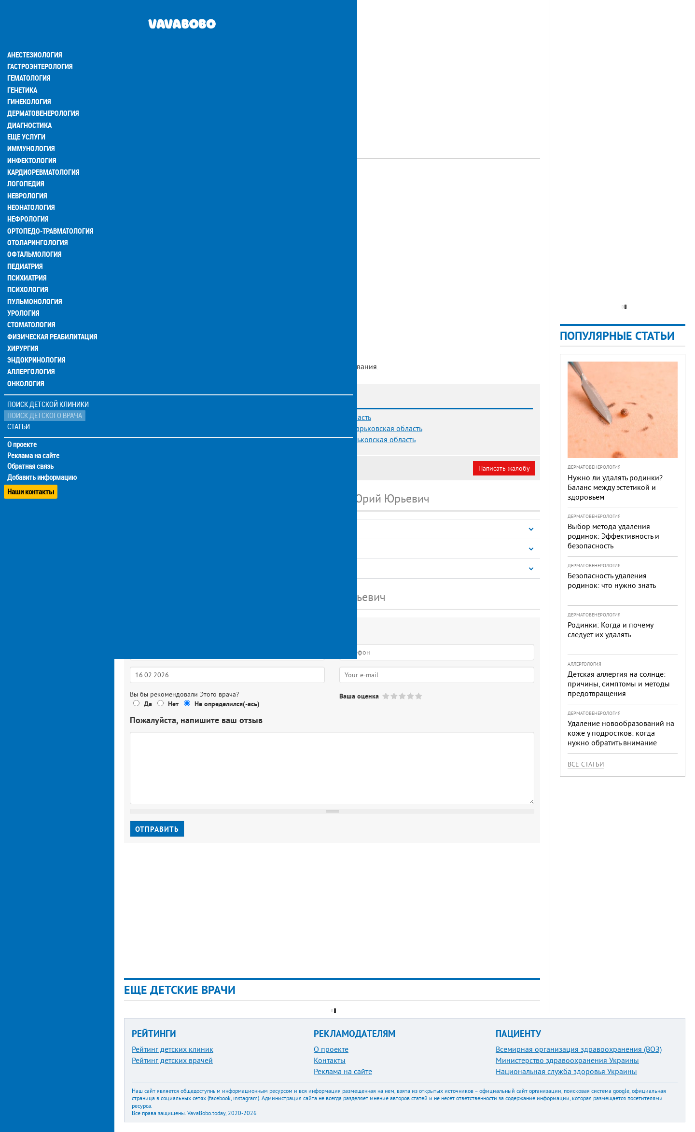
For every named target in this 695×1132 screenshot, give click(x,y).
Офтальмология (33, 232)
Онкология (25, 359)
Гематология (28, 58)
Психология (26, 266)
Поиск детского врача (45, 390)
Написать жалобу (504, 468)
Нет (173, 703)
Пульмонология (33, 278)
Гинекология (28, 81)
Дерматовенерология (42, 93)
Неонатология (30, 185)
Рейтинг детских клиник (172, 1049)
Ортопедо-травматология (48, 208)
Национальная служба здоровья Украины (566, 1071)
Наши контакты (31, 463)
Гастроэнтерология (39, 46)
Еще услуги (26, 116)
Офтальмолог (251, 186)
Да (148, 703)
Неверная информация (256, 468)
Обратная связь (31, 441)
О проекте (22, 419)
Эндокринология (34, 336)
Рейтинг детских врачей (172, 1060)
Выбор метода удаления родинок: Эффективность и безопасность (613, 535)
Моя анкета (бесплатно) (170, 468)
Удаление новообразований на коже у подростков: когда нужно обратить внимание (621, 732)
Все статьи (586, 764)
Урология (23, 289)
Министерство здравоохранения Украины (567, 1060)
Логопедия (25, 162)
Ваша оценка (359, 696)
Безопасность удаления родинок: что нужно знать (612, 580)
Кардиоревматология (42, 150)
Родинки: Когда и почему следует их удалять (610, 629)
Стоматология (30, 301)
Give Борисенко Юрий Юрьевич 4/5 (411, 695)
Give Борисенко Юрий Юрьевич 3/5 (403, 695)
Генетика (22, 69)
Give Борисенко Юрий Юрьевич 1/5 (386, 695)
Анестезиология (33, 35)
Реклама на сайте (33, 430)
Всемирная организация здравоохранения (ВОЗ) (579, 1049)
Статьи (19, 401)
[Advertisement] (332, 67)
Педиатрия (25, 243)
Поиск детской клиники (48, 379)
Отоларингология (36, 220)
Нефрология (27, 197)
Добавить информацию (42, 452)
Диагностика (29, 104)
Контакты (330, 1060)
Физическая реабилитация (50, 313)
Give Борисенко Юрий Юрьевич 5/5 (419, 695)
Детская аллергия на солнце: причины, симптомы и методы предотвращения (619, 683)
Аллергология (30, 347)
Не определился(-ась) (227, 703)
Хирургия (23, 324)
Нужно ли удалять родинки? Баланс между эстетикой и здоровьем (615, 487)
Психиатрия (26, 255)
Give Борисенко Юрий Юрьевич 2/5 (394, 695)
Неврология (26, 174)
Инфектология (31, 139)
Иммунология (30, 127)
